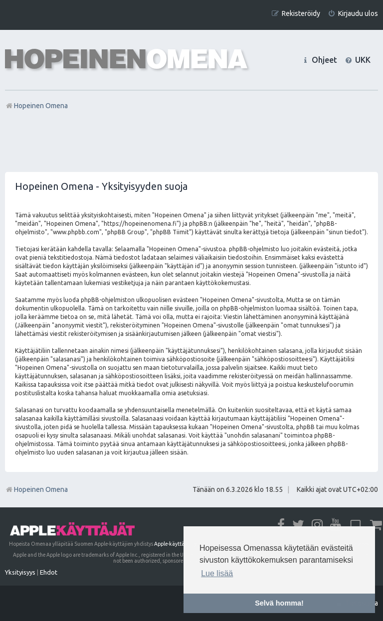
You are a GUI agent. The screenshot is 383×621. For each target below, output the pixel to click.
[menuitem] (353, 13)
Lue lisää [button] (217, 573)
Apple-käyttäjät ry (175, 544)
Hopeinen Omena (36, 489)
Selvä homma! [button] (279, 603)
